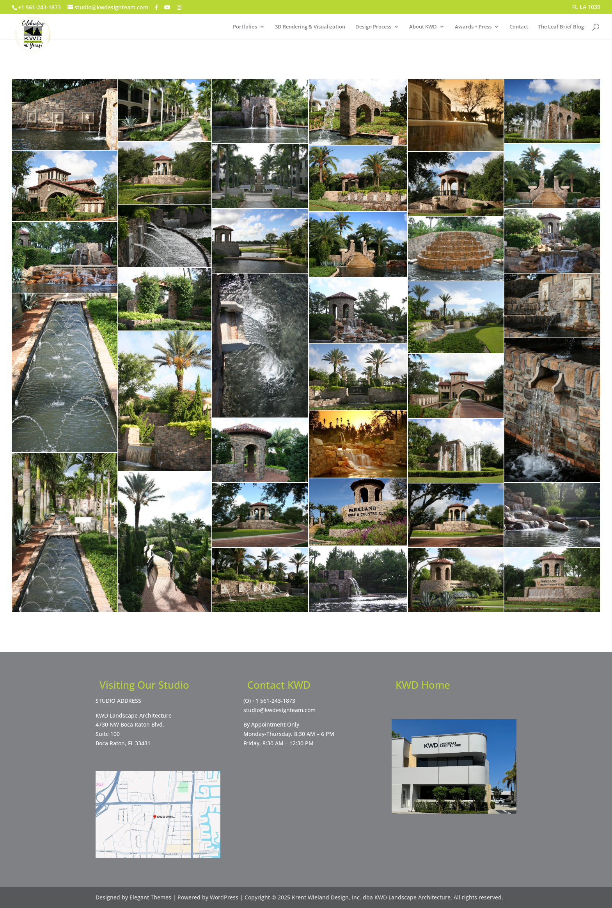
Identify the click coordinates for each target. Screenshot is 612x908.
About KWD (423, 27)
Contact (518, 27)
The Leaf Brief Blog (561, 27)
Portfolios (245, 27)
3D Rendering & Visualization (310, 27)
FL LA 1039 (586, 7)
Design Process (373, 27)
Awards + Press (473, 27)
